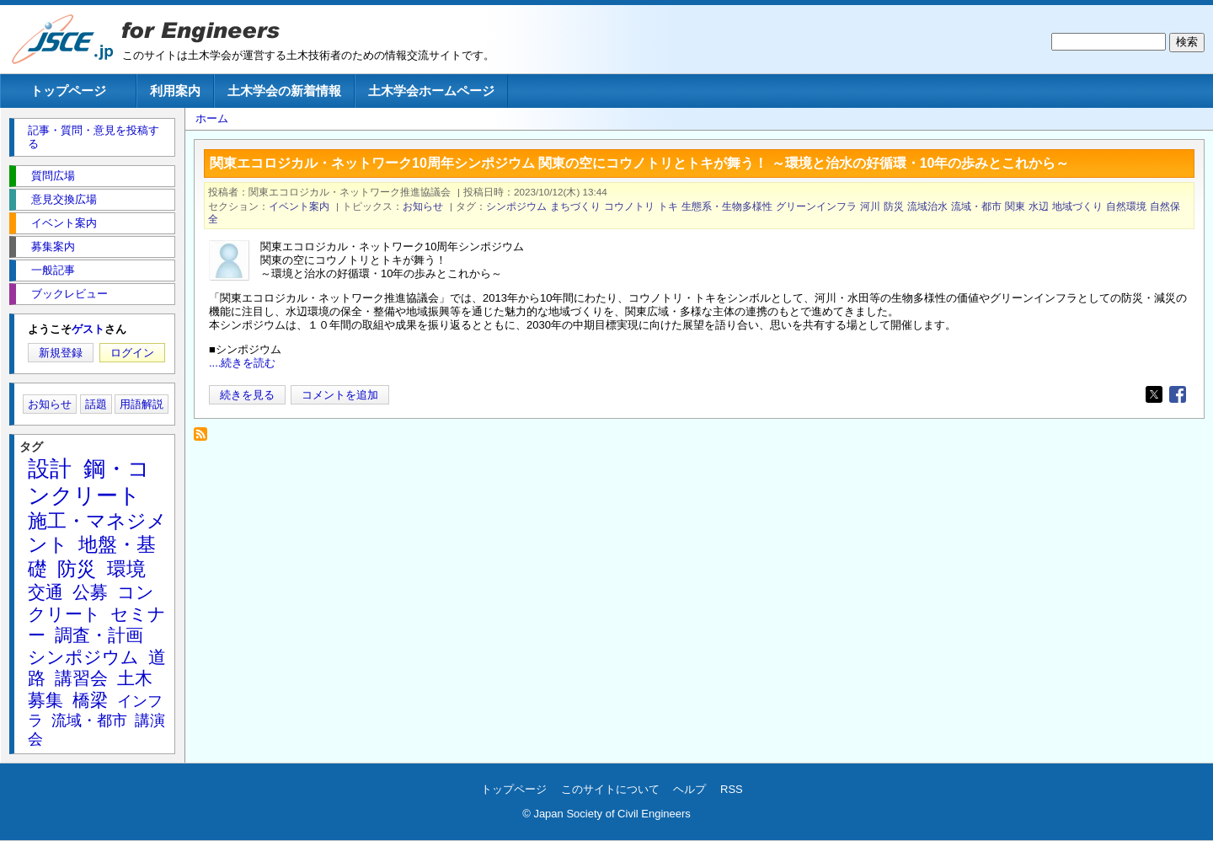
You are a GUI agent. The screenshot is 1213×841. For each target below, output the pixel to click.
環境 (126, 569)
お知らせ (423, 206)
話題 (96, 404)
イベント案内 (299, 206)
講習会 (81, 678)
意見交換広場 (64, 199)
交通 (45, 592)
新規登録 (61, 352)
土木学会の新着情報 (284, 90)
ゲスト (88, 329)
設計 (50, 468)
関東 (1015, 206)
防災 (894, 206)
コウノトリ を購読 (205, 438)
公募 (90, 592)
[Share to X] (1154, 394)
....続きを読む (242, 362)
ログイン (132, 352)
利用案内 (175, 90)
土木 (134, 678)
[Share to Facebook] (1177, 394)
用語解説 (141, 404)
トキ (668, 206)
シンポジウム (516, 206)
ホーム (211, 118)
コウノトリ (629, 206)
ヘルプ (689, 789)
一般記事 (53, 270)
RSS (731, 789)
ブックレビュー (69, 293)
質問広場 (53, 175)
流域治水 (927, 206)
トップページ (68, 90)
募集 (45, 700)
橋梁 (90, 700)
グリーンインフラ (816, 206)
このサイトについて (610, 789)
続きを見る (247, 394)
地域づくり (1077, 206)
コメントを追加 (340, 394)
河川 (870, 206)
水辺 (1039, 206)
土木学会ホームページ (431, 90)
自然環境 (1126, 206)
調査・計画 (99, 635)
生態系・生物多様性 (726, 206)
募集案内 (53, 246)
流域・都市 (976, 206)
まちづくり (575, 206)
